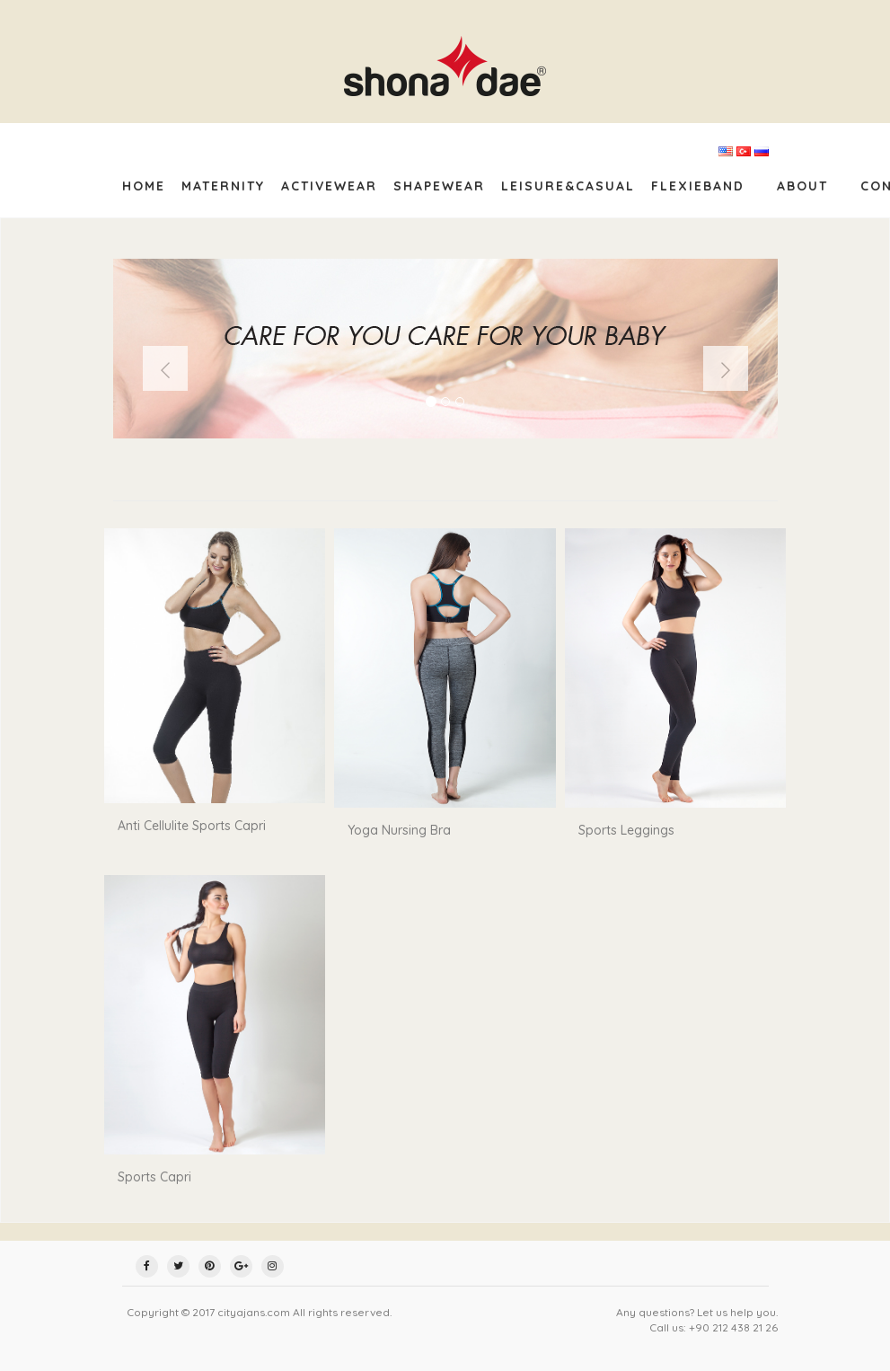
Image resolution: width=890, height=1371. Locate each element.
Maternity (223, 186)
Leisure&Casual (568, 186)
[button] (165, 368)
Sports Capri (154, 1177)
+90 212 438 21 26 (733, 1327)
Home (143, 186)
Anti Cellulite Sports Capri (192, 826)
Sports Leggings (626, 830)
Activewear (329, 186)
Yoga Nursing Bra (399, 830)
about (802, 186)
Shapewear (439, 186)
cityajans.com (253, 1312)
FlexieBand (698, 186)
